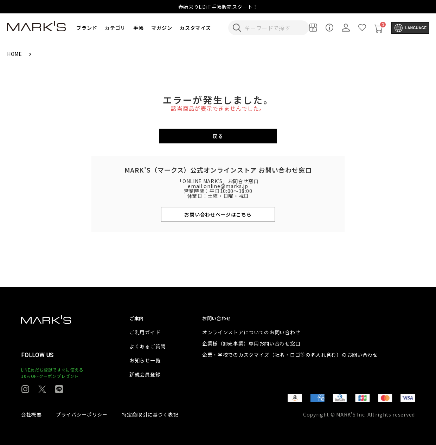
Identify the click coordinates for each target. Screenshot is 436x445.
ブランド (86, 27)
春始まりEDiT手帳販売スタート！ (218, 6)
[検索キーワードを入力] (273, 28)
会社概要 (31, 414)
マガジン (161, 27)
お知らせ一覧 (144, 360)
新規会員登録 (144, 374)
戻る (218, 136)
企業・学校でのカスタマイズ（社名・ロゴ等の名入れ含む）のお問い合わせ (290, 354)
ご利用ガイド (144, 332)
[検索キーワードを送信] (237, 28)
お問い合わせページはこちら (217, 214)
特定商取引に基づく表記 (150, 414)
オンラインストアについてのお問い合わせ (251, 332)
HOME (15, 53)
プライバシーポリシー (82, 414)
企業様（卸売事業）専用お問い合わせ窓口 (251, 343)
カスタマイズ (195, 27)
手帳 (138, 27)
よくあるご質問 (147, 346)
